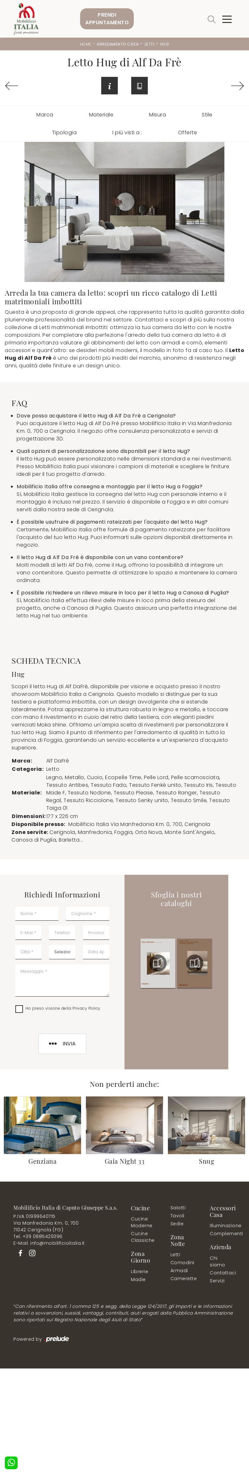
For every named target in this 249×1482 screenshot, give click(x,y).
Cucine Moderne (142, 1223)
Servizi (217, 1281)
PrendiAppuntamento (107, 18)
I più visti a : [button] (127, 133)
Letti (150, 44)
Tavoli (177, 1216)
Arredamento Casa (118, 44)
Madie (138, 1280)
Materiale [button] (101, 115)
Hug (164, 44)
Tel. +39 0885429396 (38, 1237)
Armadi (179, 1271)
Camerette (183, 1279)
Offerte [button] (187, 133)
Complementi (223, 1234)
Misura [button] (157, 115)
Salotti (178, 1209)
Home (85, 44)
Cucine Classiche (143, 1237)
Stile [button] (207, 115)
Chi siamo (217, 1262)
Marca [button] (44, 115)
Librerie (139, 1272)
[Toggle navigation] (227, 18)
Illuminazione (221, 1226)
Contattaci (221, 1273)
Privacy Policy (86, 1009)
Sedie (177, 1224)
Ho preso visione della (63, 1009)
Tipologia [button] (64, 133)
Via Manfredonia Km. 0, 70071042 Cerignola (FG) (46, 1227)
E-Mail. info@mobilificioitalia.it (49, 1244)
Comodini (182, 1263)
